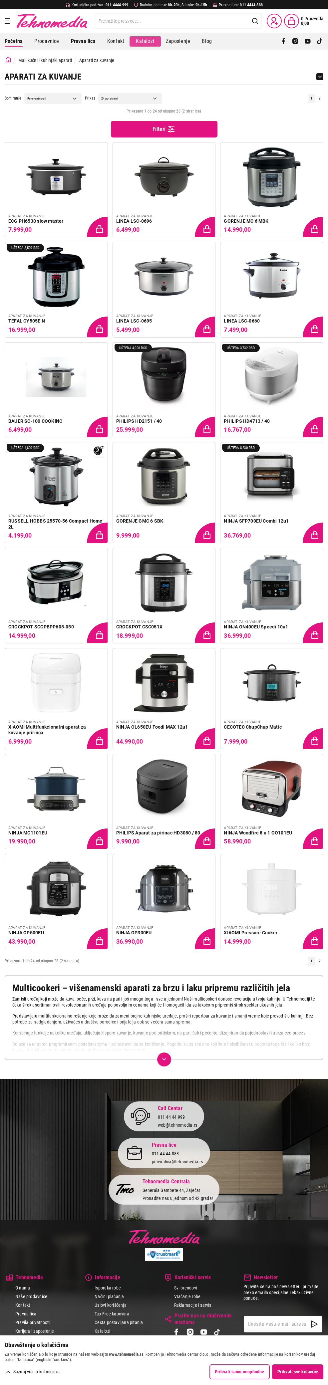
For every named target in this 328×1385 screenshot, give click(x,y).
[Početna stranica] (8, 60)
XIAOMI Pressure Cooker (250, 932)
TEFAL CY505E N (26, 321)
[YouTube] (307, 41)
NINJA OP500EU (26, 932)
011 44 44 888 (165, 1153)
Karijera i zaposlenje (34, 1331)
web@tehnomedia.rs (177, 1125)
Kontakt (115, 41)
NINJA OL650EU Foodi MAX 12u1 (152, 727)
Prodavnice (46, 41)
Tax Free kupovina (112, 1313)
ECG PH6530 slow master (36, 221)
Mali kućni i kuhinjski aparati (45, 60)
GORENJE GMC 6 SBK (140, 521)
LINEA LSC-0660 (242, 321)
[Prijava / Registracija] (274, 21)
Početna (14, 41)
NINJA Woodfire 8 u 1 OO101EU (258, 832)
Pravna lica (25, 1313)
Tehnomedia (52, 21)
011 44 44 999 (171, 1117)
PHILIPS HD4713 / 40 (247, 421)
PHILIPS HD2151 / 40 (139, 421)
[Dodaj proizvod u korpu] (98, 227)
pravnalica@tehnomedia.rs (177, 1161)
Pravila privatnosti (32, 1322)
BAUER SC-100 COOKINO (35, 421)
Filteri (164, 129)
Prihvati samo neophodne (239, 1371)
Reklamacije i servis (192, 1305)
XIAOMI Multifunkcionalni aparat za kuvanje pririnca (47, 730)
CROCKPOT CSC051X (139, 626)
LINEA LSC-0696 (134, 221)
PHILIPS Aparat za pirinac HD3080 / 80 (158, 832)
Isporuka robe (108, 1287)
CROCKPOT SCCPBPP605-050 (41, 626)
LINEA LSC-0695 (134, 321)
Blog (207, 41)
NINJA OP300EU (134, 932)
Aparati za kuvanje (97, 60)
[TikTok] (319, 41)
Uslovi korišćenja (111, 1305)
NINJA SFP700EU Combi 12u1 (256, 521)
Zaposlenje (178, 41)
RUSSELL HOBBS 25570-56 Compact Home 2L (55, 524)
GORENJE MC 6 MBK (246, 221)
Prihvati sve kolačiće (297, 1371)
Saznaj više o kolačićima (36, 1371)
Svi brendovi (185, 1287)
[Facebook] (283, 41)
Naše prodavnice (31, 1296)
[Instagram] (295, 41)
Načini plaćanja (109, 1296)
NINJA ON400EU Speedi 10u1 (256, 626)
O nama (22, 1287)
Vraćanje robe (187, 1296)
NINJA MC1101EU (27, 832)
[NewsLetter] (314, 1324)
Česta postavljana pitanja (119, 1322)
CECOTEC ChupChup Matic (253, 727)
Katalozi (145, 41)
